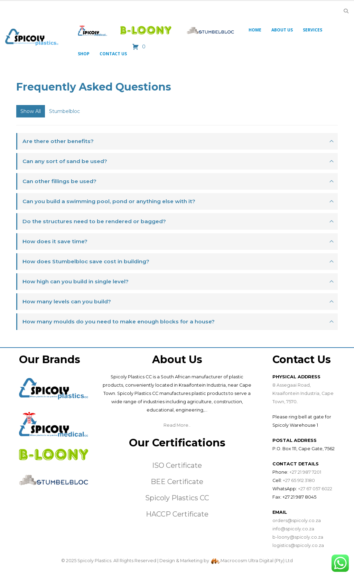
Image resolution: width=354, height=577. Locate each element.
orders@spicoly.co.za (296, 520)
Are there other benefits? (58, 141)
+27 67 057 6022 (315, 488)
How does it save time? (54, 241)
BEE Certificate (177, 481)
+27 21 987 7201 (305, 472)
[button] (346, 11)
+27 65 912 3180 (299, 480)
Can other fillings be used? (59, 181)
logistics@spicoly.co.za (298, 545)
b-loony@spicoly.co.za (297, 537)
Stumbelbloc (64, 111)
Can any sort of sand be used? (64, 161)
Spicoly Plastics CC (177, 498)
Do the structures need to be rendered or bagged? (94, 221)
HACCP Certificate (177, 514)
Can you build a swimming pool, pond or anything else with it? (108, 201)
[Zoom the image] (53, 382)
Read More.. (177, 425)
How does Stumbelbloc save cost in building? (85, 261)
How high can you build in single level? (75, 281)
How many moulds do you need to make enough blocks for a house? (118, 321)
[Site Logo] (31, 37)
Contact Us (113, 54)
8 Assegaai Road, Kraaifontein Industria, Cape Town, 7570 (303, 393)
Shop (84, 54)
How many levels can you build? (66, 301)
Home (255, 30)
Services (312, 30)
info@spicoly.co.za (293, 528)
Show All (30, 111)
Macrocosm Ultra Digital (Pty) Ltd (257, 560)
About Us (282, 30)
